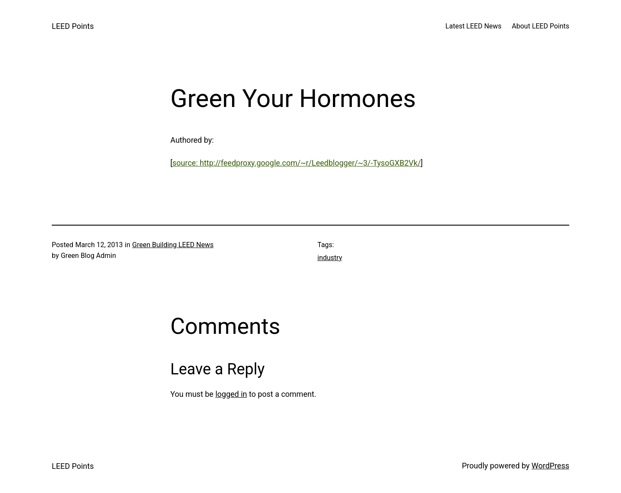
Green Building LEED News (172, 245)
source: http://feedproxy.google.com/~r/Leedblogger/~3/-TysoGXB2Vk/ (296, 162)
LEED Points (73, 26)
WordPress (550, 465)
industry (329, 258)
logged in (231, 394)
